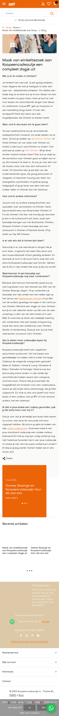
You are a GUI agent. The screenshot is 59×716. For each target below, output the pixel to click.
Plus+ (21, 695)
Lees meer (11, 498)
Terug (6, 27)
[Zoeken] (29, 13)
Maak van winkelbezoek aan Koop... (21, 30)
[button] (22, 503)
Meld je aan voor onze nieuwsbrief (29, 642)
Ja (29, 707)
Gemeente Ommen (41, 139)
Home (17, 27)
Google (45, 621)
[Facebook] (21, 636)
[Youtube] (38, 636)
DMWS (12, 695)
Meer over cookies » (29, 713)
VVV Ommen (31, 150)
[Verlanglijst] (49, 4)
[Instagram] (26, 636)
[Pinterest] (32, 636)
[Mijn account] (43, 4)
